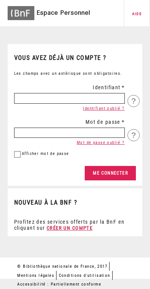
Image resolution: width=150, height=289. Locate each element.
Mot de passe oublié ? (101, 142)
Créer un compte (69, 228)
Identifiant (107, 87)
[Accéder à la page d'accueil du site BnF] (21, 10)
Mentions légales (35, 275)
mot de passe (45, 153)
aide (137, 14)
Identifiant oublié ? (103, 108)
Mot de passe (103, 122)
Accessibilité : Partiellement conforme (59, 284)
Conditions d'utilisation (84, 275)
